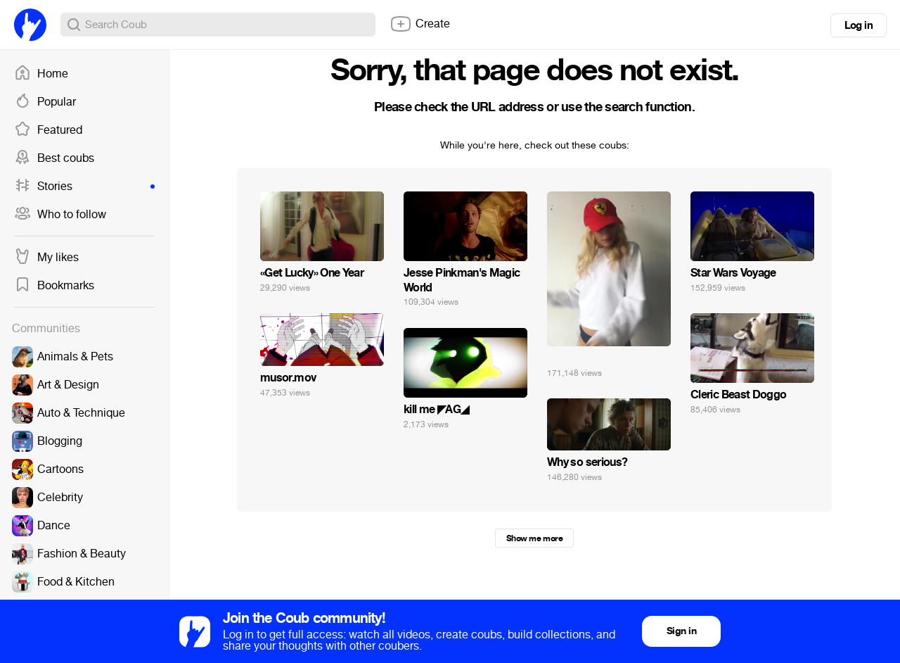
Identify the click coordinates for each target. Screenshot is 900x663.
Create (420, 24)
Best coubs (54, 158)
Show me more (534, 538)
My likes (46, 257)
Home (41, 74)
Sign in (681, 631)
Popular (45, 102)
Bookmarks (54, 286)
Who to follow (60, 215)
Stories (84, 186)
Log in (858, 25)
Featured (48, 130)
